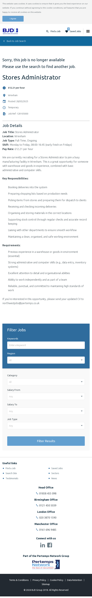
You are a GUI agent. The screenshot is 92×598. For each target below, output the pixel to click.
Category (12, 375)
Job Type (12, 419)
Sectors (55, 473)
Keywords (12, 338)
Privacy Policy (39, 580)
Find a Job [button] (56, 31)
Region (11, 353)
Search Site (11, 473)
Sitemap (46, 584)
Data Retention (74, 580)
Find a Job (11, 468)
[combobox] (46, 360)
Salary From (13, 390)
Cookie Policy (56, 580)
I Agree (13, 19)
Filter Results (46, 441)
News (54, 478)
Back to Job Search (14, 41)
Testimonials (12, 478)
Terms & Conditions (19, 580)
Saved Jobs (74, 30)
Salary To (12, 404)
